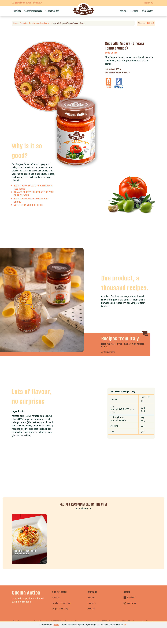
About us (123, 11)
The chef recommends (33, 11)
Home (15, 23)
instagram (130, 603)
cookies (56, 624)
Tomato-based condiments (39, 23)
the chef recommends (61, 603)
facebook (130, 597)
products (56, 597)
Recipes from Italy (52, 11)
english (149, 2)
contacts (92, 603)
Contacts (134, 11)
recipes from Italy (60, 608)
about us (91, 597)
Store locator (147, 11)
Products (17, 11)
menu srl (91, 608)
